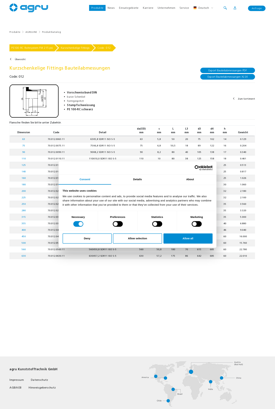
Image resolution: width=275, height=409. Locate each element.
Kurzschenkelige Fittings (75, 47)
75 (23, 145)
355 (24, 223)
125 (24, 165)
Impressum (16, 379)
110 (24, 158)
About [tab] (190, 179)
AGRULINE (31, 32)
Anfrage (257, 8)
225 (24, 197)
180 (24, 184)
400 (24, 229)
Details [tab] (137, 179)
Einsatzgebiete (129, 7)
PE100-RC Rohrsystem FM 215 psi (32, 47)
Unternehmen (166, 7)
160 (24, 178)
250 (24, 203)
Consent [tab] (85, 179)
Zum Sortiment (246, 98)
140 (24, 171)
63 (23, 139)
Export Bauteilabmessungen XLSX (227, 76)
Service (184, 7)
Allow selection (137, 238)
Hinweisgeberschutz (42, 387)
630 (24, 255)
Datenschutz (39, 379)
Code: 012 (104, 47)
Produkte (97, 7)
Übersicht (20, 59)
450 (24, 236)
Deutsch (201, 8)
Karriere (148, 7)
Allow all (188, 238)
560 (24, 249)
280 (24, 210)
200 (24, 191)
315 (24, 216)
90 (23, 152)
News (111, 7)
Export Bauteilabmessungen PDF (227, 70)
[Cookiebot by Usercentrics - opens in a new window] (197, 167)
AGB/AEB (15, 387)
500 (24, 242)
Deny (87, 238)
